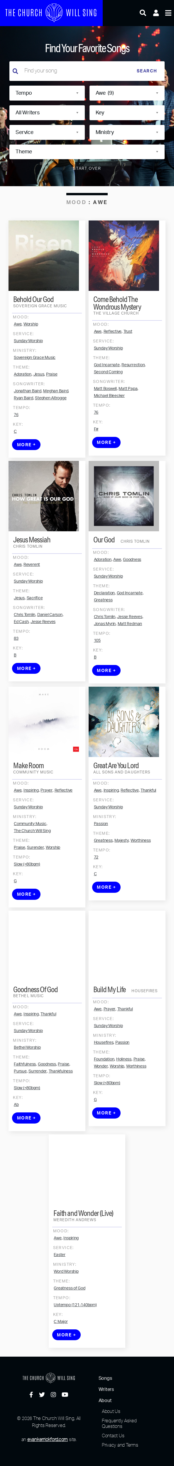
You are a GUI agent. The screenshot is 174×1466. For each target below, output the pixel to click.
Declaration (104, 620)
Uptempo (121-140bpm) (75, 1332)
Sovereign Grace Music (34, 385)
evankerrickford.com (47, 1439)
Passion (101, 851)
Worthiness (141, 868)
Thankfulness (61, 1099)
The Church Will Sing (32, 858)
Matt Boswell (105, 416)
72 (96, 885)
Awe (17, 351)
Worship (30, 351)
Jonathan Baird (27, 418)
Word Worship (66, 1299)
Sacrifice (35, 625)
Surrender (37, 1099)
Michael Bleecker (109, 423)
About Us (111, 1411)
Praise (52, 401)
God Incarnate (107, 392)
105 (97, 668)
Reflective (113, 359)
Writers (106, 1389)
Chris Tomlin (24, 642)
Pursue (20, 1099)
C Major (60, 1349)
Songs (105, 1378)
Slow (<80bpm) (27, 892)
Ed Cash (21, 649)
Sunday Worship (28, 368)
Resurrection (133, 392)
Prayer (46, 818)
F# (96, 456)
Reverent (31, 592)
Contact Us (113, 1435)
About (105, 1400)
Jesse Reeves (43, 649)
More (26, 472)
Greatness (103, 627)
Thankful (148, 818)
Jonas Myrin (105, 651)
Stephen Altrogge (50, 425)
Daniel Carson (49, 642)
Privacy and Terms (120, 1445)
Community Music (30, 851)
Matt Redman (130, 651)
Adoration (22, 401)
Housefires (104, 1070)
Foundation (104, 1087)
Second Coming (108, 399)
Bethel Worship (27, 1075)
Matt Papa (128, 416)
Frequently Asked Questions (119, 1423)
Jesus (38, 401)
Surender (35, 875)
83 (16, 666)
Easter (59, 1282)
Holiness (123, 1087)
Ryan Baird (23, 425)
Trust (128, 359)
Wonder (101, 1094)
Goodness (132, 587)
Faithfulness (25, 1092)
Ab (16, 1132)
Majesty (121, 868)
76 (16, 442)
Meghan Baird (55, 418)
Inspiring (31, 818)
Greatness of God (69, 1316)
